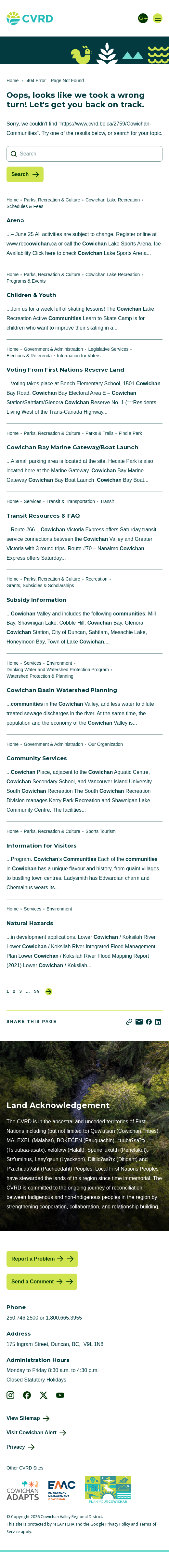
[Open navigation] (157, 18)
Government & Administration (53, 349)
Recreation (96, 579)
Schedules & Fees (25, 206)
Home (12, 80)
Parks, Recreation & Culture (52, 199)
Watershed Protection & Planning (39, 676)
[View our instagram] (10, 1395)
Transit (107, 501)
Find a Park (130, 433)
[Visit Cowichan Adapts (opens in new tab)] (22, 1490)
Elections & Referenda (29, 355)
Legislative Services (108, 349)
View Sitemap (23, 1418)
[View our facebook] (27, 1395)
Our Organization (105, 744)
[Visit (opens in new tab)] (108, 1490)
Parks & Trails (99, 433)
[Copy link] (129, 1022)
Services (32, 501)
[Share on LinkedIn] (157, 1022)
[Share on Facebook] (148, 1022)
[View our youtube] (60, 1395)
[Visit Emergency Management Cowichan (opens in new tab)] (61, 1490)
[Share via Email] (139, 1021)
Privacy (15, 1447)
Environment (59, 663)
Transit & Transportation (70, 501)
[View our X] (44, 1395)
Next (48, 991)
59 (37, 991)
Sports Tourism (100, 831)
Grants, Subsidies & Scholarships (40, 585)
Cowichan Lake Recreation (112, 199)
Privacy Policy (117, 1524)
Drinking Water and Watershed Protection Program (57, 669)
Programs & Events (26, 281)
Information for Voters (78, 355)
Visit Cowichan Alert (31, 1432)
